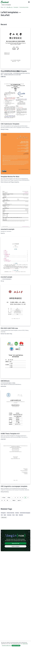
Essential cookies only (6, 645)
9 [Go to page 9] (4, 500)
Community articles (23, 7)
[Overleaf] (5, 2)
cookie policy (25, 643)
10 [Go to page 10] (7, 500)
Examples (16, 7)
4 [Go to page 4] (20, 497)
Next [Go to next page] (14, 500)
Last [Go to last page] (19, 500)
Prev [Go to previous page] (8, 497)
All (4, 7)
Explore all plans (15, 546)
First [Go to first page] (3, 497)
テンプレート (9, 7)
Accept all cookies (16, 645)
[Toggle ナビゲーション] (28, 2)
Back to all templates (6, 4)
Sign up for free (15, 543)
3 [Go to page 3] (17, 497)
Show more (4, 517)
